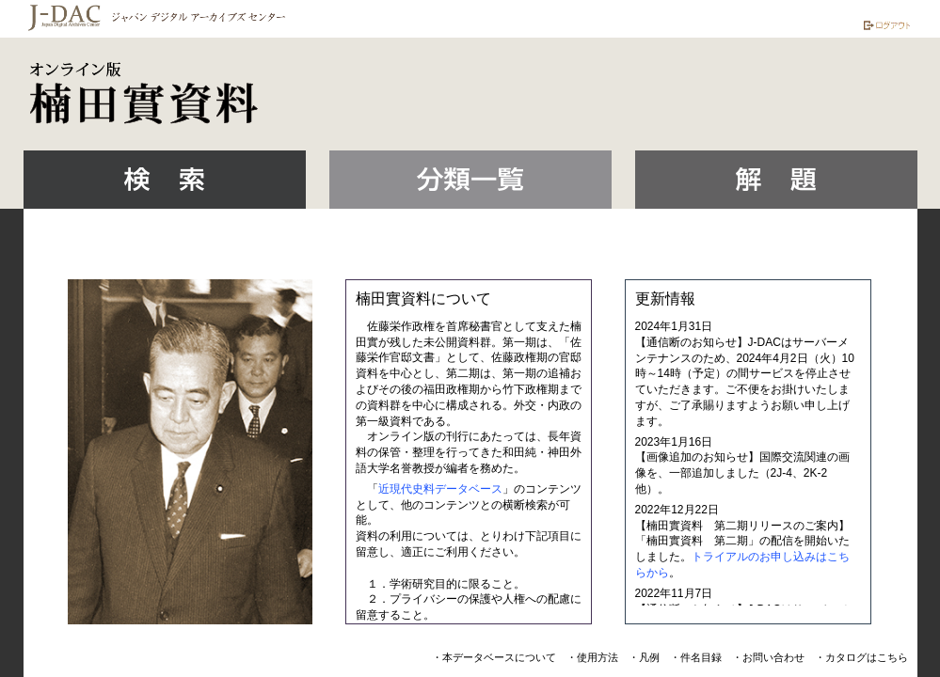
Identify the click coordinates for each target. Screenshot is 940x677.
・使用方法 (592, 657)
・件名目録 (696, 657)
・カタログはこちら (861, 657)
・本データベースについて (494, 657)
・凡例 (644, 657)
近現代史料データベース (440, 489)
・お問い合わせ (768, 657)
